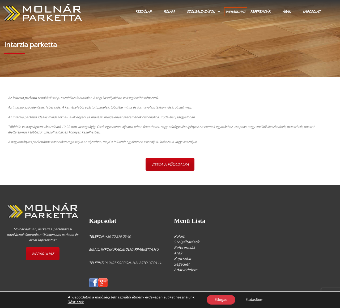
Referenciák (260, 11)
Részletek (76, 302)
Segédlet (181, 264)
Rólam (169, 11)
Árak (287, 11)
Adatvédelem (185, 269)
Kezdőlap (143, 11)
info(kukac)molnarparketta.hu (130, 249)
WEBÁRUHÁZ (235, 12)
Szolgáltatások (201, 11)
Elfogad (221, 299)
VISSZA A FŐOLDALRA (170, 164)
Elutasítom (254, 299)
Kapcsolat (312, 11)
